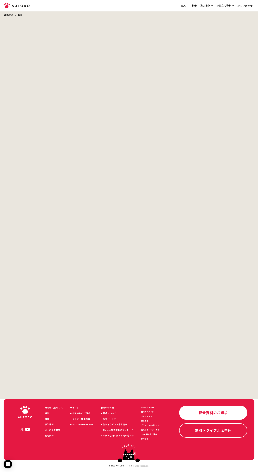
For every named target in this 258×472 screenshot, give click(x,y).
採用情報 (144, 438)
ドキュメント (146, 416)
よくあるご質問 (52, 430)
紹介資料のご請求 (81, 413)
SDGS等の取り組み (149, 434)
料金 (194, 5)
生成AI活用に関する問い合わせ (118, 435)
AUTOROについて (54, 407)
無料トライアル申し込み (115, 424)
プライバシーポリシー (150, 425)
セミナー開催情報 (81, 418)
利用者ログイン (147, 412)
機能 (47, 413)
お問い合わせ (245, 5)
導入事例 (205, 5)
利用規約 (49, 435)
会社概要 (144, 421)
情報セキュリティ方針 (150, 430)
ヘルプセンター (147, 407)
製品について (109, 413)
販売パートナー (110, 418)
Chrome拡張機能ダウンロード (118, 430)
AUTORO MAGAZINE (83, 424)
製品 (183, 5)
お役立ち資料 (223, 5)
